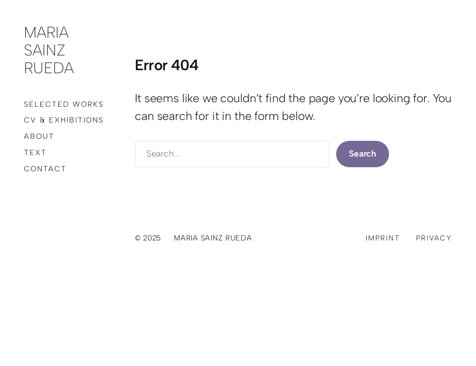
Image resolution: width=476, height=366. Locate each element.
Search (362, 153)
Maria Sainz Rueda (49, 50)
